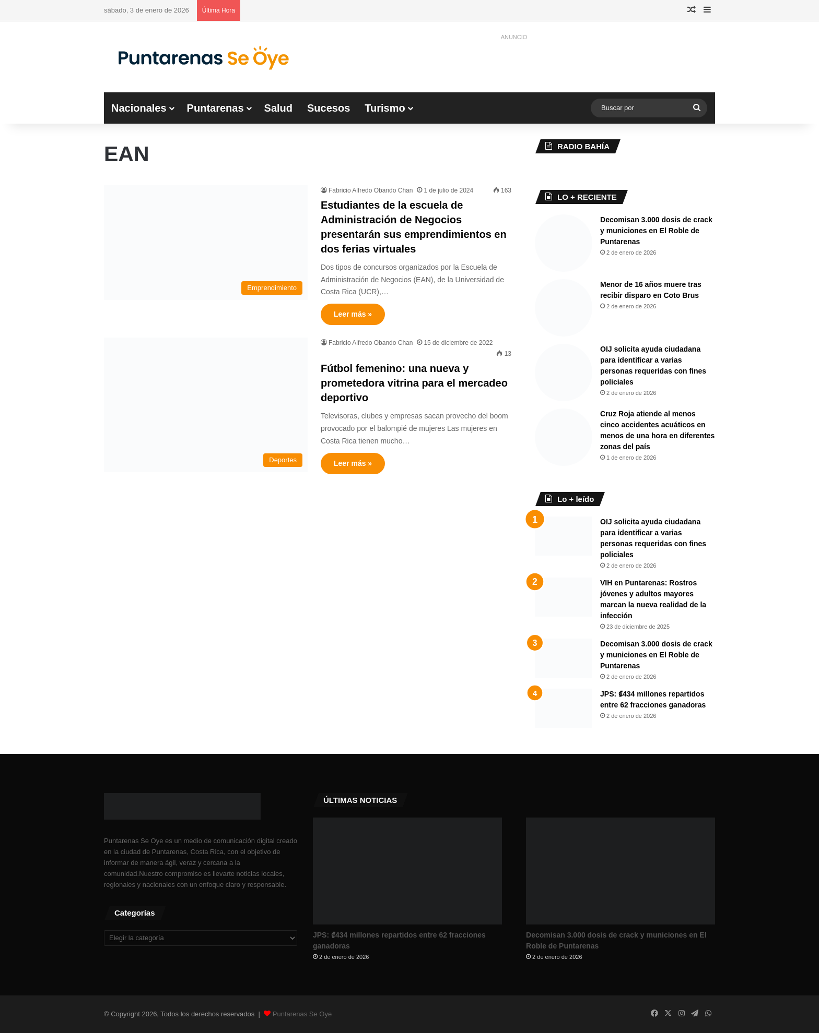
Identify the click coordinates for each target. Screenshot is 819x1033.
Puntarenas (215, 108)
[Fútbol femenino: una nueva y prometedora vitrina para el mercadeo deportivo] (206, 405)
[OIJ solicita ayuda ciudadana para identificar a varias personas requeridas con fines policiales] (563, 372)
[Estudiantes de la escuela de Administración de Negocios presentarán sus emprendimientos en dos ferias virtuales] (206, 242)
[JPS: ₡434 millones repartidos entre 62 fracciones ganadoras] (563, 708)
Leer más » (353, 314)
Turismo (385, 108)
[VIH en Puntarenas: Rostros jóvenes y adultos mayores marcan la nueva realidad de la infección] (563, 597)
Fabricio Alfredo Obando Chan (371, 190)
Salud (278, 108)
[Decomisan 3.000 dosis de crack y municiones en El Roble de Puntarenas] (563, 243)
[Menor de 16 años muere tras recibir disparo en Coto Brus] (563, 308)
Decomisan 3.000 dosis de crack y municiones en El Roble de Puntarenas (656, 230)
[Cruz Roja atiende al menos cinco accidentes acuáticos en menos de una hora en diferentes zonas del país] (563, 437)
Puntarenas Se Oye (302, 1014)
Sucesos (328, 108)
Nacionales (139, 108)
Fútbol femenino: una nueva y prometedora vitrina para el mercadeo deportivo (414, 383)
